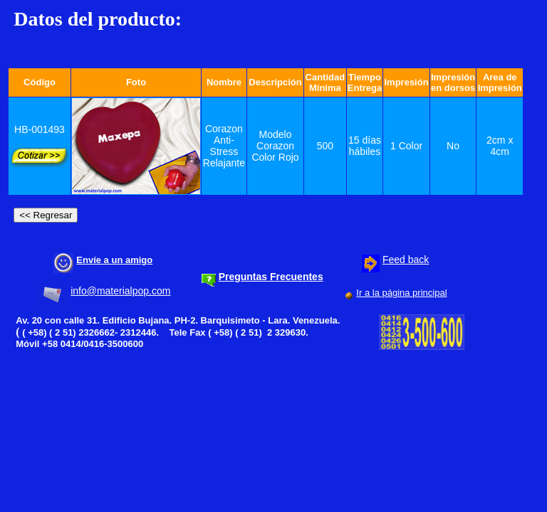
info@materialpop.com (120, 291)
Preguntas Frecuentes (271, 276)
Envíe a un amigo (114, 260)
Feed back (405, 259)
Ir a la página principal (401, 292)
